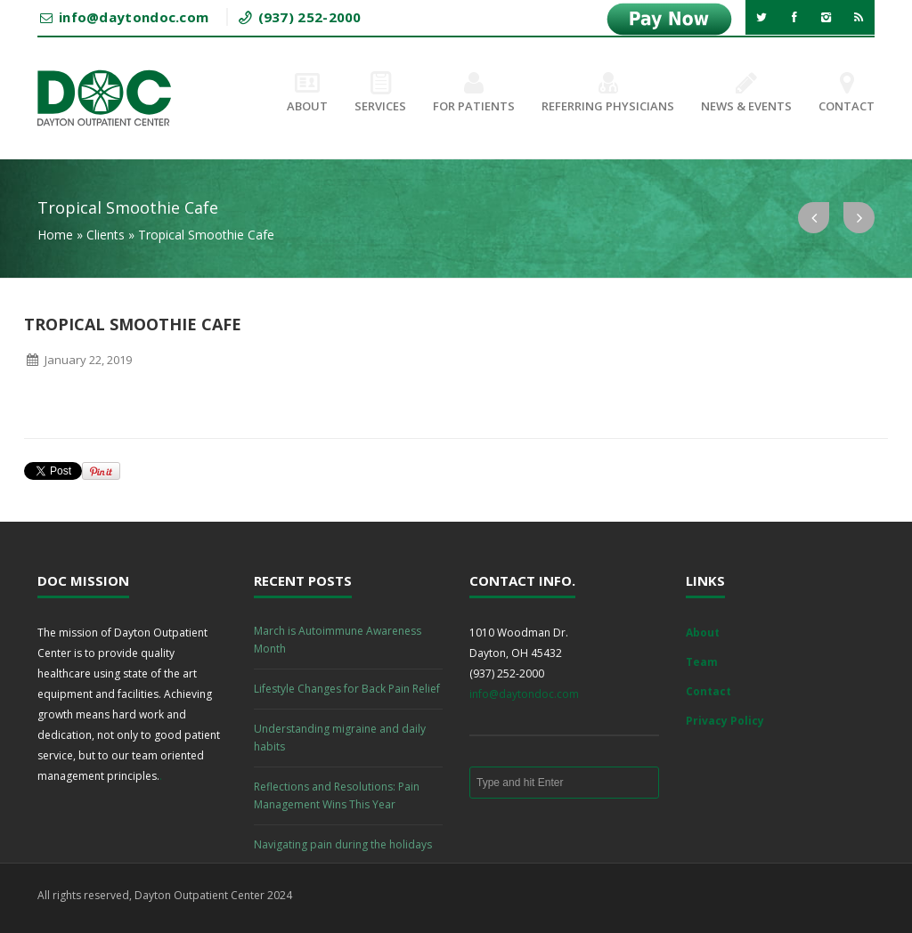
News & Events (746, 93)
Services (380, 93)
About (307, 93)
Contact (846, 93)
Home (55, 234)
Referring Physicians (608, 93)
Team (702, 661)
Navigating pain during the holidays (343, 844)
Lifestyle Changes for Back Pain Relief (347, 688)
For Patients (474, 93)
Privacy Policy (725, 720)
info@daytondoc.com (524, 694)
